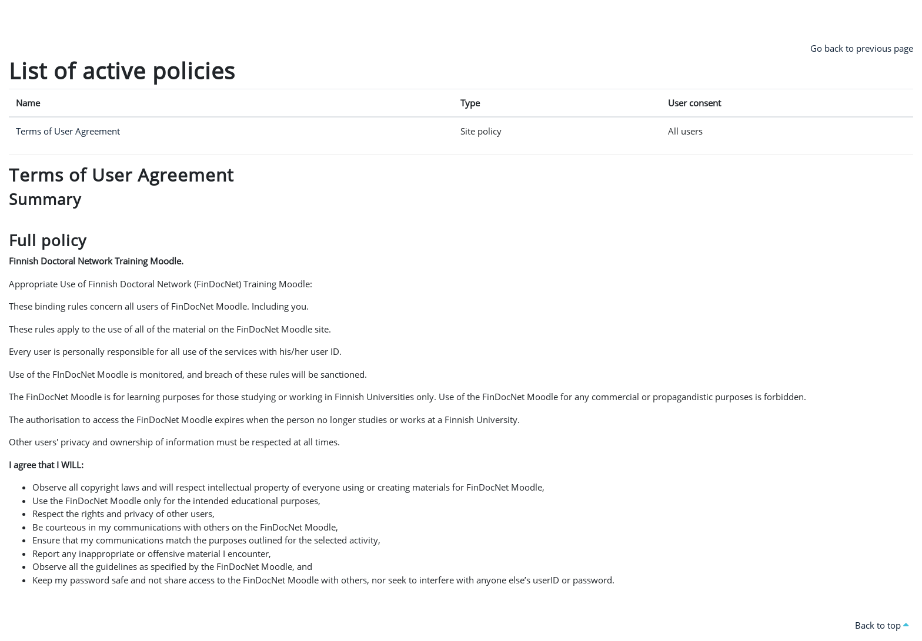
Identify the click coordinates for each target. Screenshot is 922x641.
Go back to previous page (861, 48)
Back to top (881, 625)
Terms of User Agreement (68, 131)
